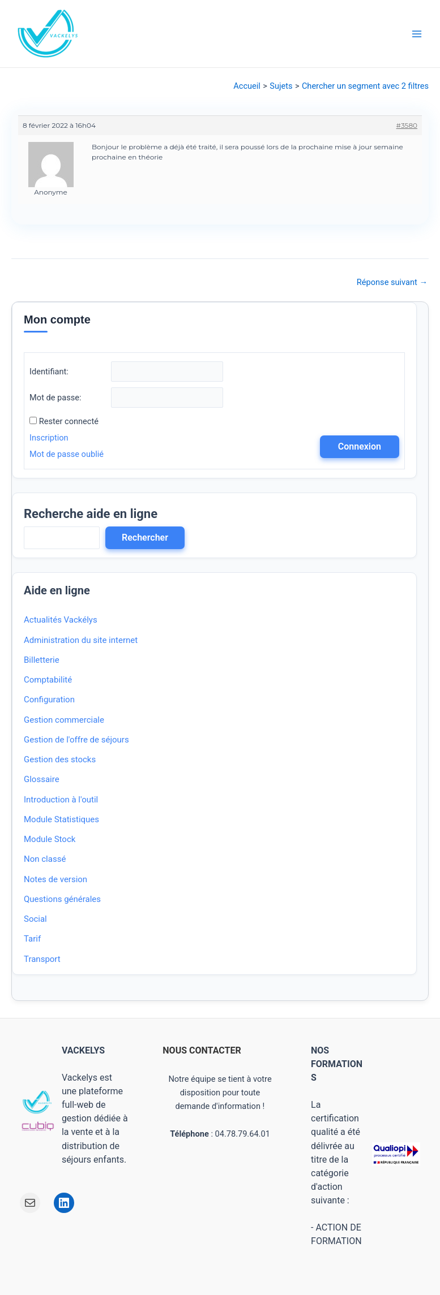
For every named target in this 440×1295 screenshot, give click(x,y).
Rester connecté (69, 421)
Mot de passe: (55, 397)
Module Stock (49, 839)
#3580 (406, 125)
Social (35, 919)
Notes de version (55, 879)
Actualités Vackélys (60, 620)
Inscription (49, 438)
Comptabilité (48, 680)
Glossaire (41, 779)
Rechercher (145, 537)
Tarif (32, 939)
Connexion (359, 446)
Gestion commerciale (64, 720)
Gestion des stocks (60, 759)
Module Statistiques (61, 819)
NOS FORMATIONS (336, 1064)
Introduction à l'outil (61, 800)
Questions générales (62, 899)
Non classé (45, 859)
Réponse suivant (392, 282)
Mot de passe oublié (66, 454)
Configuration (49, 699)
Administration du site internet (81, 640)
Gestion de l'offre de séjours (76, 740)
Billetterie (41, 660)
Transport (42, 959)
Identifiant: (49, 371)
